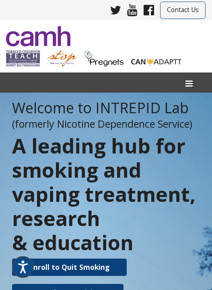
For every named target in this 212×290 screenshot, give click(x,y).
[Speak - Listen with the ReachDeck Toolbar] (23, 267)
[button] (69, 267)
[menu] (189, 84)
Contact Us (183, 10)
